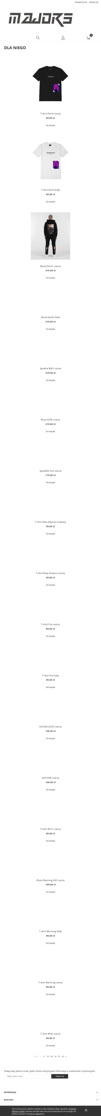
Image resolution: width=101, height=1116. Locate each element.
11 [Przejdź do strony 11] (44, 1056)
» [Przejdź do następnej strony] (65, 1056)
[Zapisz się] (59, 1077)
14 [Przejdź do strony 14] (55, 1056)
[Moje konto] (63, 38)
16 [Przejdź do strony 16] (63, 1056)
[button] (12, 38)
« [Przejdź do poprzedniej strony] (35, 1056)
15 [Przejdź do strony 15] (59, 1056)
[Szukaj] (38, 38)
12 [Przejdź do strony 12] (48, 1056)
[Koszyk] (88, 38)
